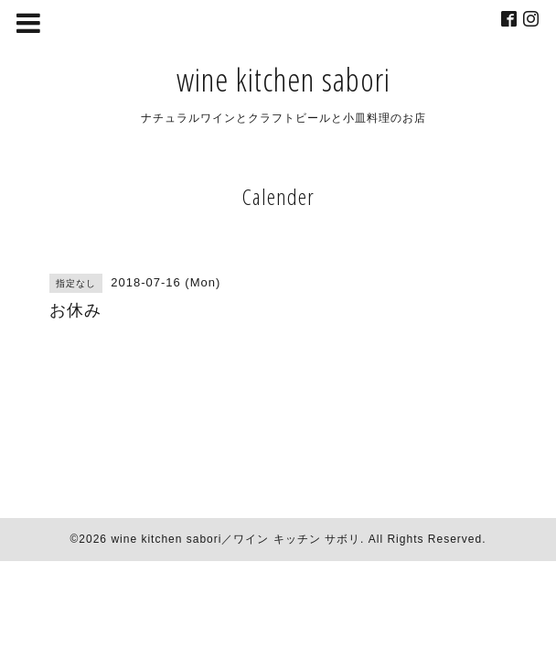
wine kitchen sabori (283, 79)
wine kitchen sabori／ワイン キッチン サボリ (235, 539)
